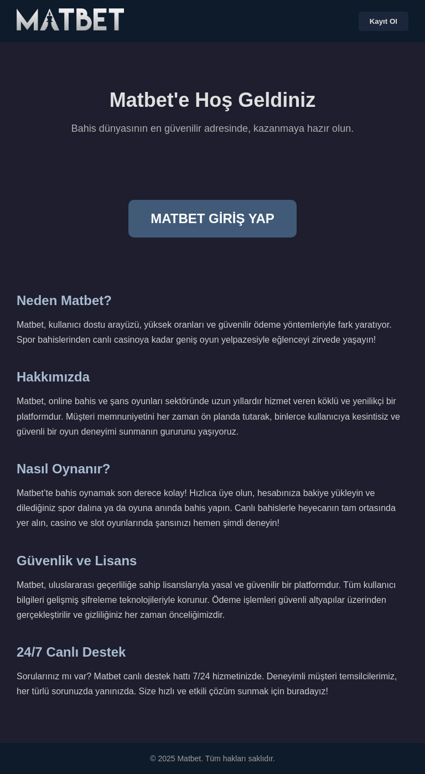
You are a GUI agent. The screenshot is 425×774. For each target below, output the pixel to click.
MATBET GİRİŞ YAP (212, 218)
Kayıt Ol (383, 21)
